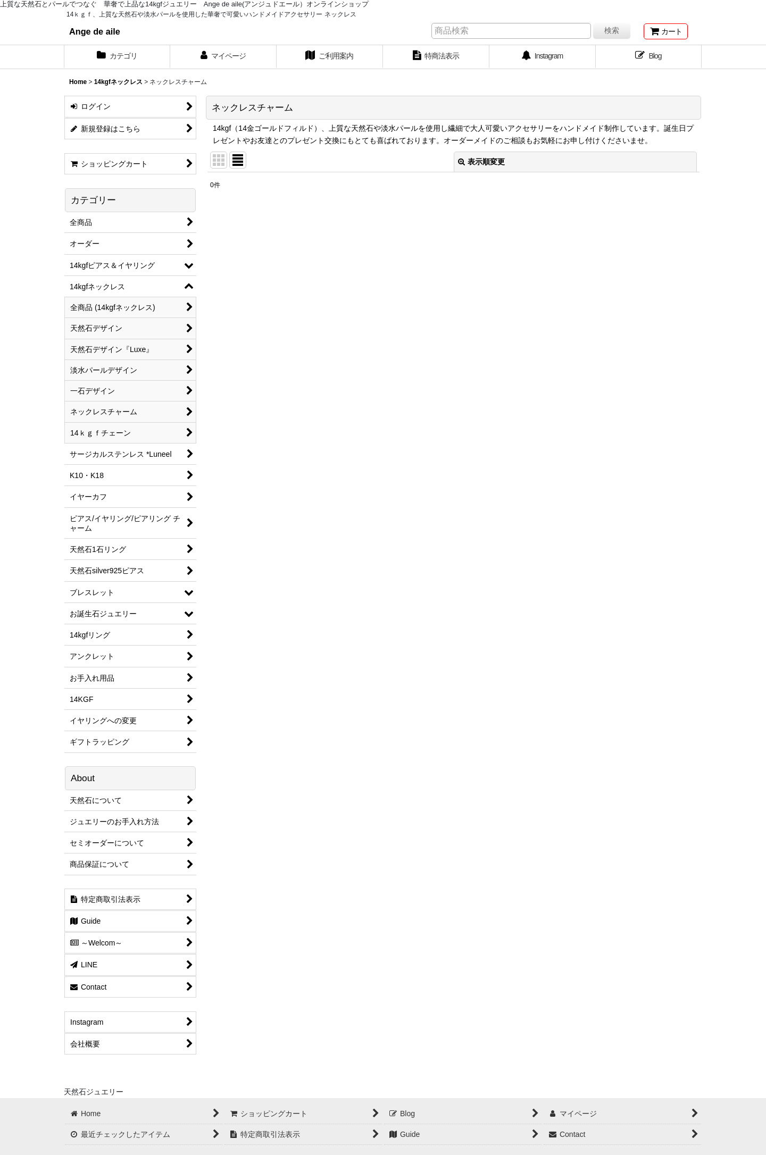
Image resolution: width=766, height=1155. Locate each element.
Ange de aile (94, 31)
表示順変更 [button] (481, 161)
